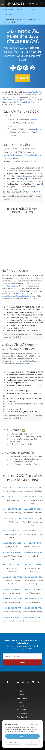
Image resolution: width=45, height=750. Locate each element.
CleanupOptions (12, 286)
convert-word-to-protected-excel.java (16, 415)
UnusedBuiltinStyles (23, 296)
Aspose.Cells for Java (26, 102)
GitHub (8, 199)
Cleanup (18, 293)
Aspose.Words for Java (10, 100)
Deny (31, 742)
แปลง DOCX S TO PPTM (32, 608)
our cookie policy (28, 731)
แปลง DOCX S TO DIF (32, 487)
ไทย (31, 4)
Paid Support (22, 717)
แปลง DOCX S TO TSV (12, 518)
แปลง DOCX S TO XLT (33, 543)
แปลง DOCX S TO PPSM (12, 599)
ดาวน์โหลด (22, 78)
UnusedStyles (7, 296)
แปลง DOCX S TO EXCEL (12, 497)
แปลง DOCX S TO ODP (12, 565)
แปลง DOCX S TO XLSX (12, 543)
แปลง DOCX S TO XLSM (32, 531)
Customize (13, 742)
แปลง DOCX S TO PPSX (33, 599)
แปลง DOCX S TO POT (33, 565)
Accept (22, 736)
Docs (22, 706)
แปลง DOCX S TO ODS (12, 509)
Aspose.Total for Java (34, 92)
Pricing (21, 702)
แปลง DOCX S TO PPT (12, 608)
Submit (22, 662)
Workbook (37, 129)
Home (22, 691)
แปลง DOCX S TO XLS (12, 531)
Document (33, 120)
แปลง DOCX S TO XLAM (32, 518)
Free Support (22, 713)
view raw (39, 196)
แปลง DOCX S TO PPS (33, 589)
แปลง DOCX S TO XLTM (12, 552)
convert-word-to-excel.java (13, 196)
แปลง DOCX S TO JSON (32, 617)
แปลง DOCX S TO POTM (12, 577)
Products (21, 694)
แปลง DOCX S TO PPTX (12, 589)
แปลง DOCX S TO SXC (33, 509)
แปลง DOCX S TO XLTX (33, 552)
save (23, 361)
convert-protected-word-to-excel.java (16, 334)
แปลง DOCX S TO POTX (32, 577)
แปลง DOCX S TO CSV (12, 487)
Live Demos (22, 709)
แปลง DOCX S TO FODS (32, 497)
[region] (22, 180)
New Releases (21, 698)
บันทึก (34, 123)
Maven (25, 152)
